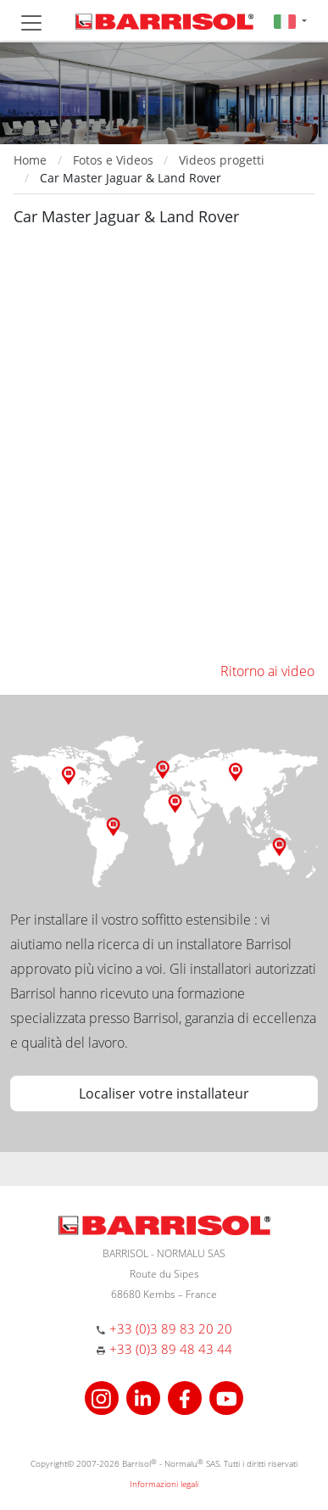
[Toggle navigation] (31, 23)
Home (30, 160)
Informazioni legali (164, 1484)
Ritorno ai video (267, 671)
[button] (290, 21)
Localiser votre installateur (164, 1093)
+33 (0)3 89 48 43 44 (170, 1348)
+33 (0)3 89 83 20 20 (170, 1328)
